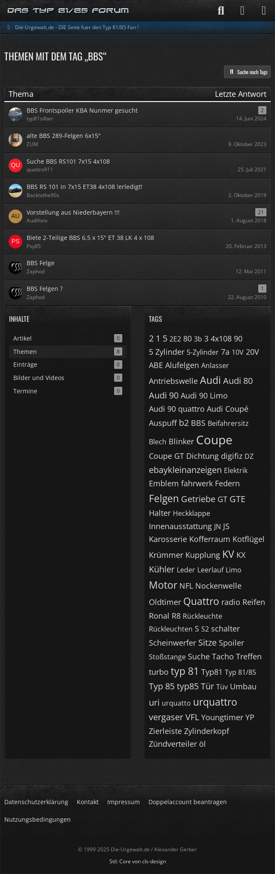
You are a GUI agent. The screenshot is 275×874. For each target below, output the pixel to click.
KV (228, 554)
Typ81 (212, 672)
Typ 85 (162, 686)
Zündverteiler (173, 744)
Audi (210, 380)
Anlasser (215, 365)
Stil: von (137, 861)
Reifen (253, 602)
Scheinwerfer (172, 643)
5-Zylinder (203, 352)
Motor (163, 585)
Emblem (164, 483)
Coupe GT (166, 456)
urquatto (176, 703)
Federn (227, 483)
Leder (186, 570)
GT (222, 499)
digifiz (231, 456)
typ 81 (185, 671)
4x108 (221, 338)
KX (240, 555)
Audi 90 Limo (204, 395)
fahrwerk (197, 483)
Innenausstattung (180, 526)
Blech (157, 441)
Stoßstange (167, 656)
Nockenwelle (218, 586)
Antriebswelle (173, 381)
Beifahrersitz (228, 423)
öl (202, 744)
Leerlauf (210, 570)
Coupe (214, 439)
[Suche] (221, 10)
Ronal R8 (165, 616)
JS (226, 526)
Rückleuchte (202, 616)
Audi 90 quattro (177, 409)
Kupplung (202, 555)
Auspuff (163, 423)
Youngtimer (222, 717)
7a (225, 352)
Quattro (201, 601)
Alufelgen (182, 365)
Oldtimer (165, 602)
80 (187, 338)
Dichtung (202, 456)
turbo (159, 672)
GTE (237, 499)
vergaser (166, 717)
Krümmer (166, 555)
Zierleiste (165, 731)
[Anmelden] (242, 10)
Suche (199, 656)
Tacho (223, 656)
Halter (160, 513)
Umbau (243, 686)
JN (217, 526)
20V (252, 352)
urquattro (215, 702)
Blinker (181, 441)
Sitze (207, 642)
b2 (184, 422)
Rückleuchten (171, 629)
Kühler (162, 569)
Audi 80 (238, 380)
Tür (207, 686)
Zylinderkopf (206, 731)
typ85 (188, 686)
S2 (205, 629)
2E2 (175, 339)
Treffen (249, 656)
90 (238, 338)
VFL (192, 717)
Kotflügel (249, 539)
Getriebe (198, 499)
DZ (249, 456)
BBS (198, 423)
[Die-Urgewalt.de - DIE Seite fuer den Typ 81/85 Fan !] (69, 10)
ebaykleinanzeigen (185, 470)
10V (238, 352)
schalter (225, 628)
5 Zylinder (166, 352)
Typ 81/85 (240, 672)
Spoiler (231, 643)
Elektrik (236, 470)
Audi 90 (163, 395)
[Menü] (263, 10)
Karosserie (168, 539)
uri (154, 702)
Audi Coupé (227, 409)
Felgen (164, 498)
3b (198, 339)
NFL (186, 586)
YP (249, 717)
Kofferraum (209, 539)
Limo (234, 570)
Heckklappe (191, 513)
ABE (156, 365)
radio (230, 602)
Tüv (222, 686)
